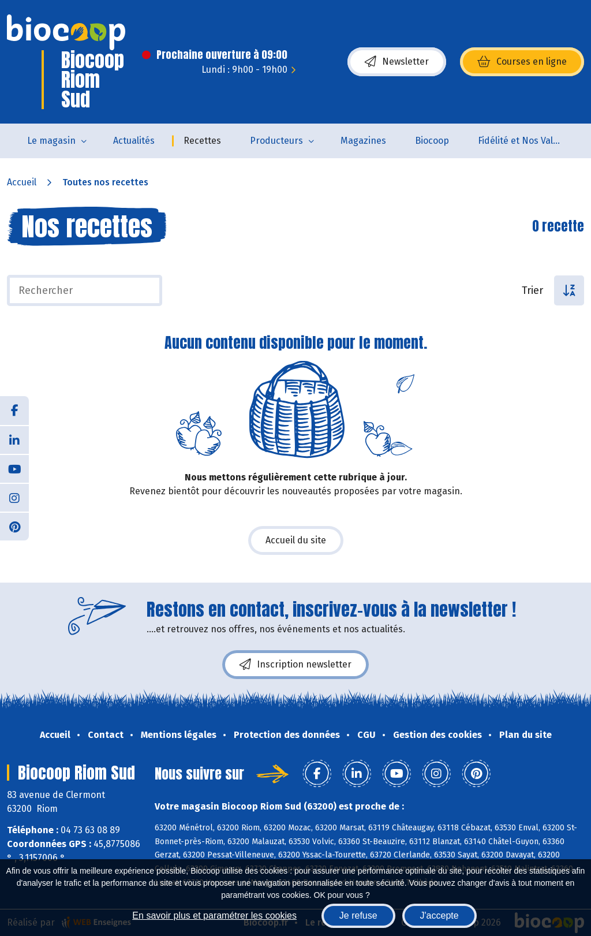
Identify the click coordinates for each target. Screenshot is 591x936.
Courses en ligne (522, 62)
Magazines (363, 140)
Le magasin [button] (51, 140)
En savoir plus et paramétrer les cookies (214, 915)
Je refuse (358, 915)
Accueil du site (295, 540)
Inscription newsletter (295, 664)
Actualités (134, 140)
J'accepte (439, 915)
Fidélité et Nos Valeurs (525, 140)
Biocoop (432, 140)
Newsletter (397, 62)
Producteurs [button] (276, 140)
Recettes (202, 140)
